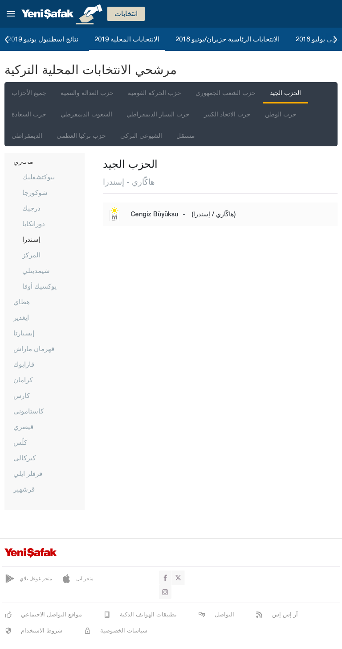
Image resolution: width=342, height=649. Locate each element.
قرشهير (24, 489)
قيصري (23, 426)
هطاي (21, 302)
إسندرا (31, 239)
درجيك (31, 208)
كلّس (20, 442)
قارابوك (23, 364)
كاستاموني (28, 411)
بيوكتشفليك (38, 177)
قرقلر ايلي (27, 473)
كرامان (23, 380)
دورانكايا (33, 223)
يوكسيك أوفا (39, 286)
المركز (31, 255)
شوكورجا (35, 192)
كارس (21, 395)
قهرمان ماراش (33, 348)
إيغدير (21, 317)
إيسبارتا (23, 333)
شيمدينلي (36, 270)
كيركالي (24, 458)
